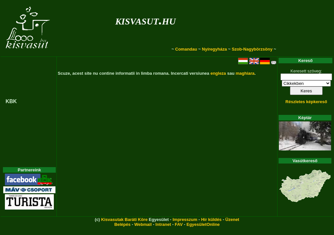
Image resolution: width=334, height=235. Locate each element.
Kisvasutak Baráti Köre (124, 219)
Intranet (163, 224)
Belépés (122, 224)
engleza (218, 73)
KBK (11, 101)
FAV (179, 224)
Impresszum (185, 219)
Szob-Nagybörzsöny (252, 49)
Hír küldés (211, 219)
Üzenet (232, 219)
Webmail (143, 224)
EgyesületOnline (203, 224)
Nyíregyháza (214, 49)
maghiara (244, 73)
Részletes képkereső (306, 101)
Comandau (186, 49)
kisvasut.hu (145, 20)
